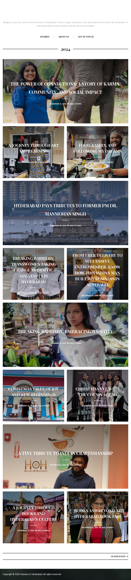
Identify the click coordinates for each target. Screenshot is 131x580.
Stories (44, 36)
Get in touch (86, 36)
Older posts (117, 556)
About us (63, 36)
